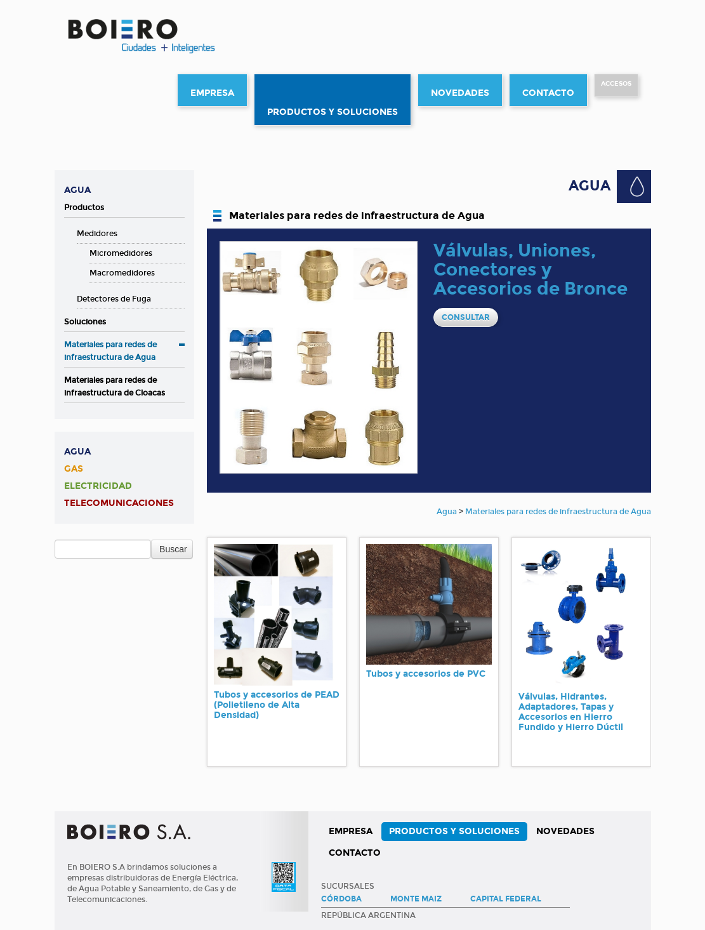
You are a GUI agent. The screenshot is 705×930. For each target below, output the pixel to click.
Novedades (460, 93)
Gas (73, 468)
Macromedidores (122, 273)
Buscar (173, 549)
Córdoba (341, 898)
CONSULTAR (466, 317)
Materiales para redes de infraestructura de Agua (110, 351)
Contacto (548, 93)
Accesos (616, 84)
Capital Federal (505, 898)
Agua (77, 190)
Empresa (212, 93)
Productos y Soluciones (332, 112)
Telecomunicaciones (119, 503)
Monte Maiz (416, 898)
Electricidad (98, 486)
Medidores (97, 233)
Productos (84, 207)
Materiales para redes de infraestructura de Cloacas (114, 386)
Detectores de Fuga (114, 299)
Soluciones (85, 321)
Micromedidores (120, 253)
